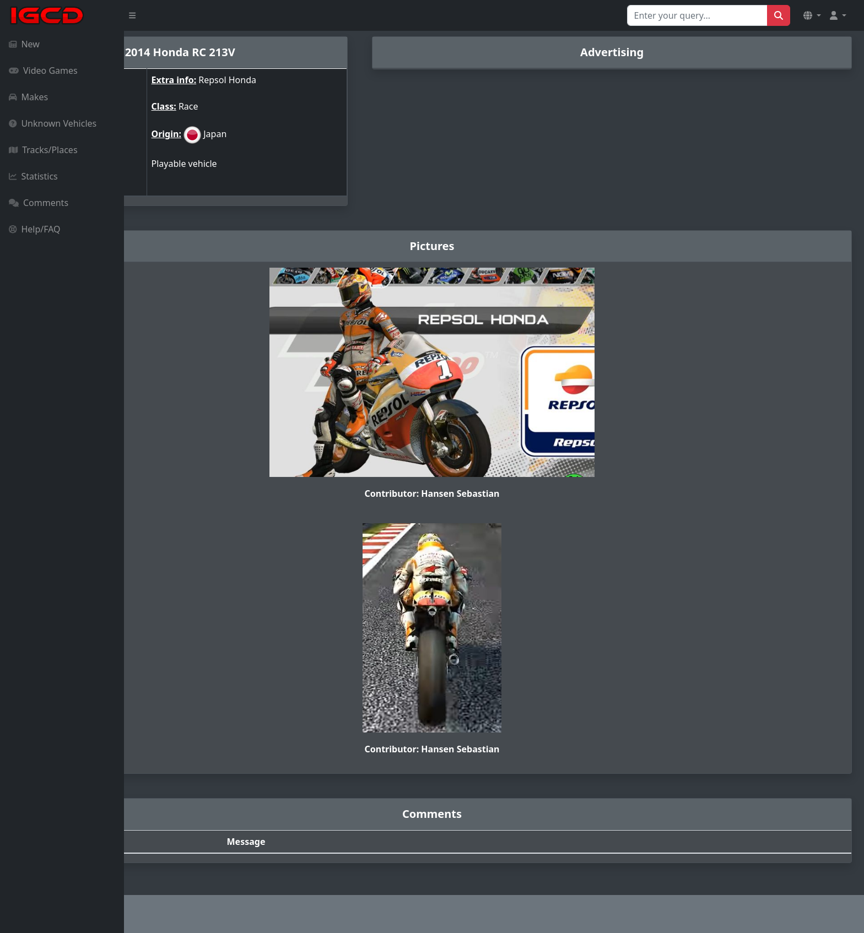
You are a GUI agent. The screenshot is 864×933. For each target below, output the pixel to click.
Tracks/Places (43, 150)
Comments (38, 203)
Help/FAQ (35, 229)
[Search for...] (697, 15)
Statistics (33, 176)
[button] (812, 15)
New (24, 44)
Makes (28, 97)
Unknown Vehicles (52, 123)
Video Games (43, 70)
